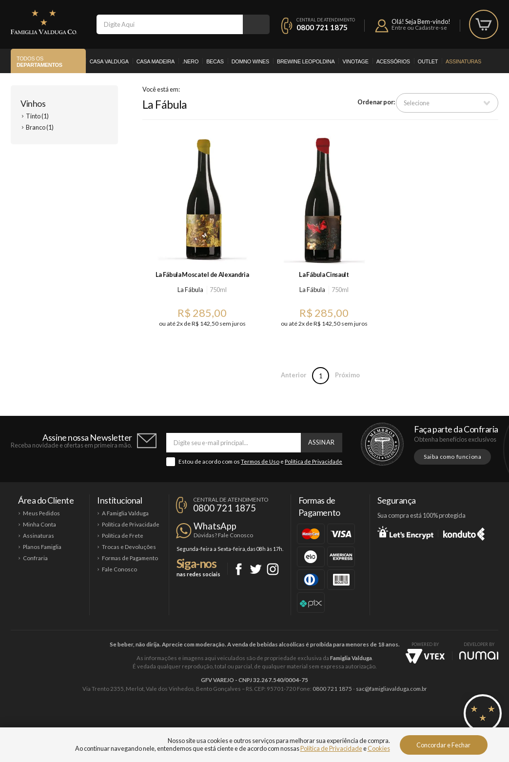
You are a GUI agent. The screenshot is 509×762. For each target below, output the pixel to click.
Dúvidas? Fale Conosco (223, 535)
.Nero (190, 61)
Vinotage (355, 61)
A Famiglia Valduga (125, 513)
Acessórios (393, 61)
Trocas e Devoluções (129, 547)
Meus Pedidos (41, 513)
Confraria (35, 558)
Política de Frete (122, 535)
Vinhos (32, 103)
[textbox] (170, 24)
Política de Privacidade (313, 461)
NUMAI (478, 655)
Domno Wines (250, 61)
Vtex (425, 656)
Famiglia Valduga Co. (44, 22)
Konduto (464, 532)
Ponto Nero (283, 721)
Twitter (256, 569)
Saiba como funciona (452, 456)
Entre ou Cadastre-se (419, 27)
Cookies (379, 748)
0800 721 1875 (322, 27)
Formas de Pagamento (130, 558)
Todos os (39, 62)
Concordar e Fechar (443, 745)
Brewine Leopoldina (305, 61)
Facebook (239, 569)
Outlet (428, 61)
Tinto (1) (37, 116)
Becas (215, 61)
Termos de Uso (260, 461)
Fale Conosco (119, 569)
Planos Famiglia (42, 547)
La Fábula (190, 289)
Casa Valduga (109, 61)
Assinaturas (463, 61)
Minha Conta (39, 524)
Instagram (273, 569)
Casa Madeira (156, 61)
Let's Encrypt (405, 532)
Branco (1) (40, 127)
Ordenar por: (376, 102)
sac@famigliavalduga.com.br (391, 688)
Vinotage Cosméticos (399, 721)
